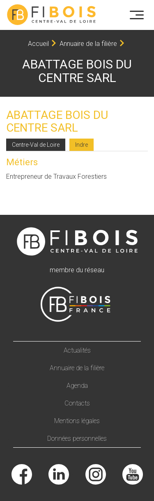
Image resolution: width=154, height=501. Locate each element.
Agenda (77, 385)
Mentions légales (77, 421)
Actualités (77, 350)
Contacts (77, 403)
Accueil (38, 44)
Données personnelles (77, 438)
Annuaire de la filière (88, 44)
